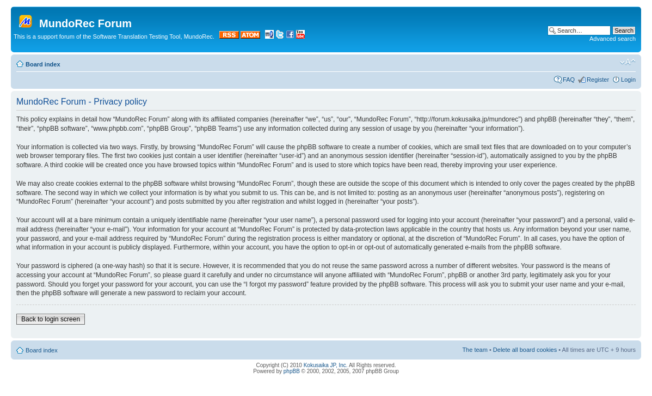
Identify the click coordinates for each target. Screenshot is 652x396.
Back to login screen (50, 319)
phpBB (292, 371)
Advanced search (612, 38)
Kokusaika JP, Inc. (326, 365)
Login (628, 79)
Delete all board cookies (525, 349)
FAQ (569, 79)
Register (598, 79)
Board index (43, 64)
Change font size (628, 62)
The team (474, 349)
